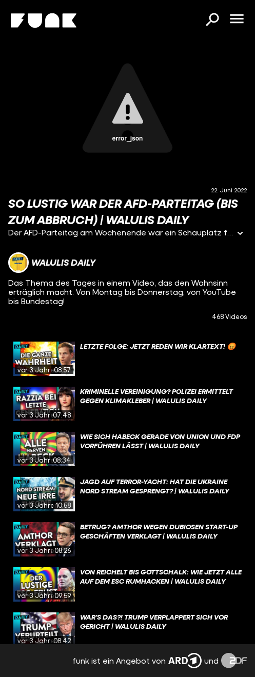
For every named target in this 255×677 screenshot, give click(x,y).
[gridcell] (127, 359)
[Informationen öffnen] (240, 234)
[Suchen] (212, 20)
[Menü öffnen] (236, 19)
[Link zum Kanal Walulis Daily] (51, 262)
